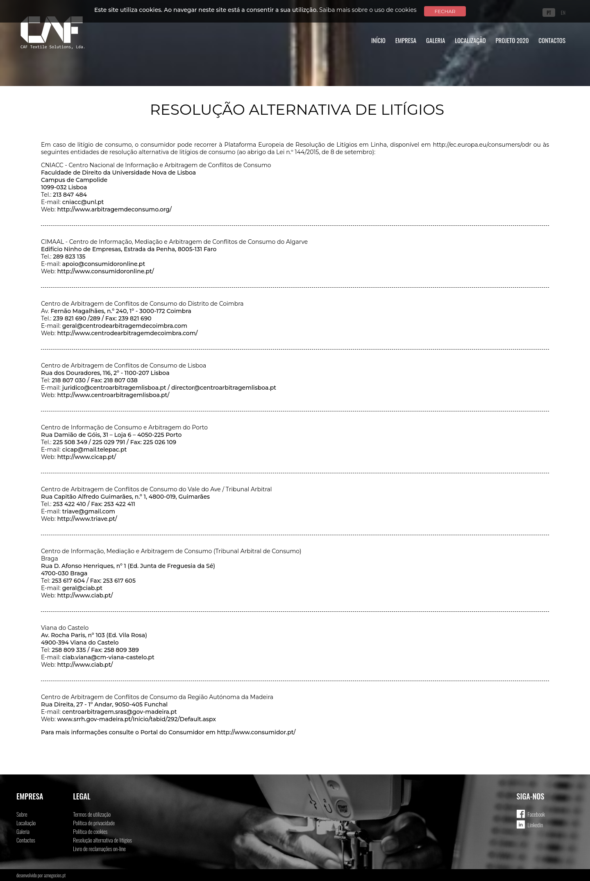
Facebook (536, 814)
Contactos (551, 40)
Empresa (406, 40)
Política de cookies (90, 831)
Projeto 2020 (512, 40)
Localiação (26, 822)
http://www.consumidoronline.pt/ (105, 271)
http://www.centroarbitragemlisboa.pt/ (113, 395)
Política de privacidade (94, 822)
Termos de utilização (92, 814)
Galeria (435, 40)
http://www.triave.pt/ (87, 518)
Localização (470, 40)
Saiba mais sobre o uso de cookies (368, 10)
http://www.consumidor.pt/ (256, 732)
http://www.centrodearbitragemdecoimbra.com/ (127, 333)
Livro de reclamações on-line (99, 848)
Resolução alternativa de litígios (102, 840)
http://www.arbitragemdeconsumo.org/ (114, 209)
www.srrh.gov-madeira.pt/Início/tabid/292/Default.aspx (136, 719)
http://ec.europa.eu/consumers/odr (482, 144)
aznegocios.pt (55, 875)
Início (378, 40)
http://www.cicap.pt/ (86, 457)
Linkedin (535, 824)
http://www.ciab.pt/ (85, 595)
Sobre (21, 814)
